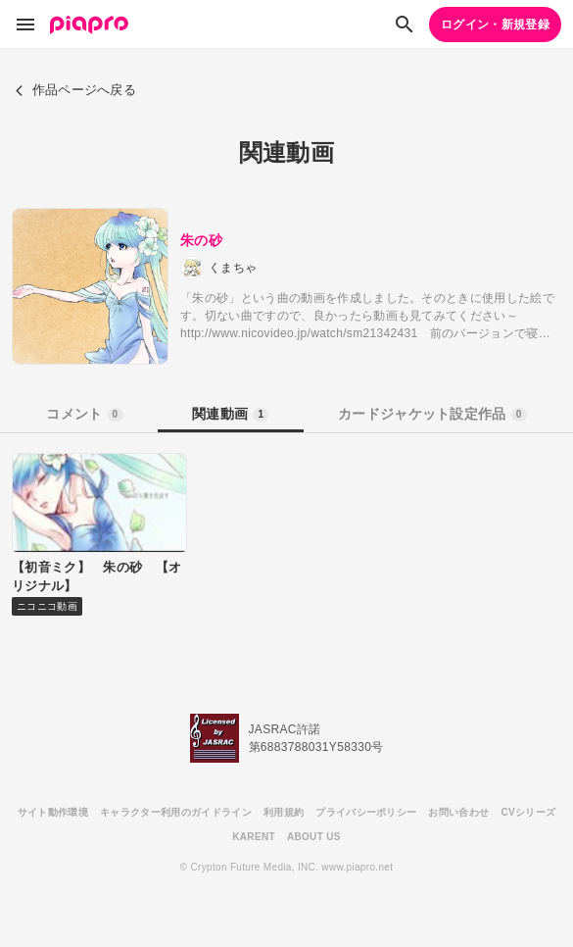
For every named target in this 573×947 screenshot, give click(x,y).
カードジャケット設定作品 (432, 414)
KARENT (253, 836)
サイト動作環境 (53, 812)
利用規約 (283, 812)
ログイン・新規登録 (495, 24)
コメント (84, 414)
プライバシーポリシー (365, 812)
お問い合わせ (458, 812)
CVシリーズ (528, 812)
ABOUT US (314, 836)
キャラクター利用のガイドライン (176, 812)
